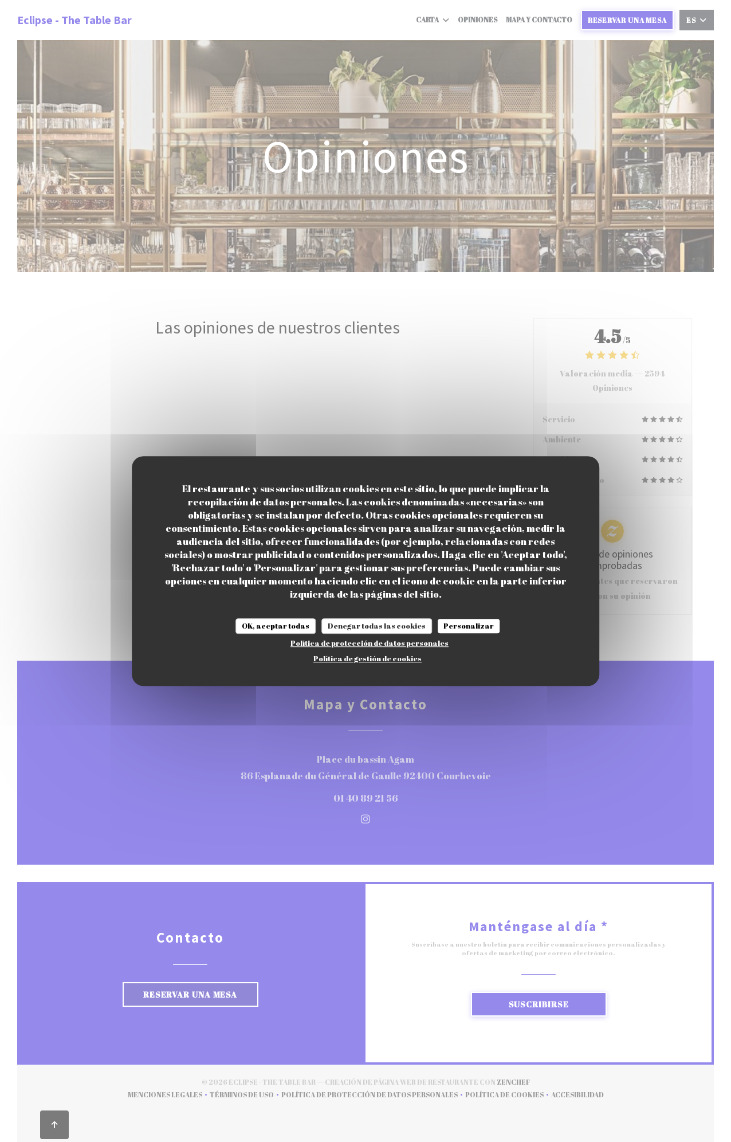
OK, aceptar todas (275, 626)
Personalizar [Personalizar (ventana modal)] (468, 626)
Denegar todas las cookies (377, 626)
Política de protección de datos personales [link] (369, 643)
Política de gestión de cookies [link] (367, 658)
